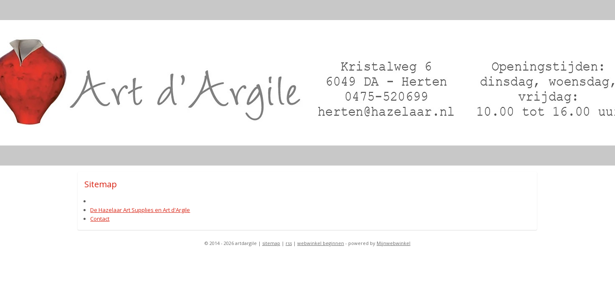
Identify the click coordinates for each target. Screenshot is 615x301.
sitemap (271, 243)
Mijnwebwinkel (393, 243)
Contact (100, 218)
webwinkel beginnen (320, 243)
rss (289, 243)
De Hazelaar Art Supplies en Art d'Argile (140, 210)
